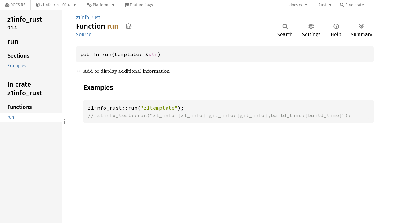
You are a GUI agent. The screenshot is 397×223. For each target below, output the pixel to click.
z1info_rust (88, 17)
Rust (322, 4)
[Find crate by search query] (371, 5)
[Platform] (101, 5)
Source (83, 34)
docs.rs (295, 4)
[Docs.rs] (15, 5)
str (153, 54)
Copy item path (128, 26)
